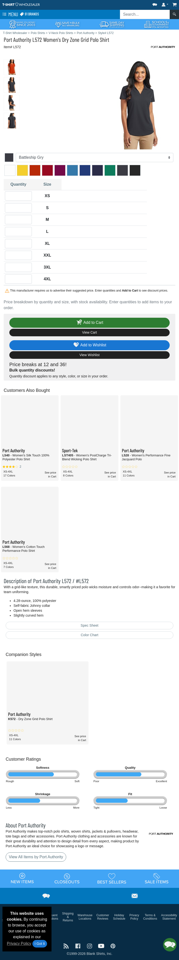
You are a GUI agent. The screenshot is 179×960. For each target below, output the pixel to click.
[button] (154, 3)
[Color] (94, 157)
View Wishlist (89, 355)
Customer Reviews (102, 917)
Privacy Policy (19, 943)
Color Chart (89, 635)
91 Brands (29, 14)
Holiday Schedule (119, 917)
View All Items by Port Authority (36, 857)
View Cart (89, 332)
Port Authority (17, 39)
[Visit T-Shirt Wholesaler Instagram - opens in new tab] (90, 945)
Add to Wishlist (89, 345)
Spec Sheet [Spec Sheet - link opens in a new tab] (89, 625)
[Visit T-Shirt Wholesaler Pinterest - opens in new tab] (113, 945)
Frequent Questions (51, 917)
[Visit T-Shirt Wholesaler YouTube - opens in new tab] (102, 945)
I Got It (40, 944)
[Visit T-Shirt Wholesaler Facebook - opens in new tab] (78, 945)
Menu (9, 14)
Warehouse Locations (84, 917)
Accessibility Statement (169, 917)
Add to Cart (89, 322)
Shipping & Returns (68, 917)
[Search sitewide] (145, 14)
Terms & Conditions (150, 917)
